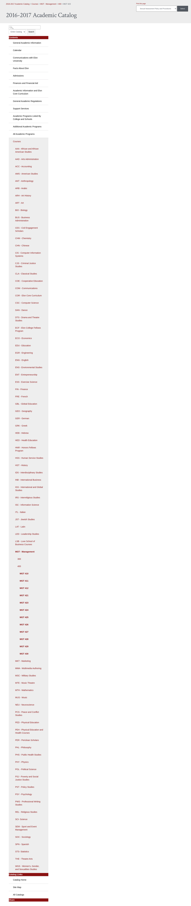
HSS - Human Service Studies (29, 458)
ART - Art (19, 203)
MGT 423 (24, 603)
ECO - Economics (23, 338)
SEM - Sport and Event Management (26, 828)
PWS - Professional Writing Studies (27, 803)
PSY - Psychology (23, 794)
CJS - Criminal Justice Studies (25, 265)
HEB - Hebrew (22, 433)
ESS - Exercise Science (26, 382)
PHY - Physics (22, 762)
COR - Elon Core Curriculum (28, 295)
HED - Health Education (26, 440)
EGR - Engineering (24, 353)
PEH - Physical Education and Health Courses (29, 731)
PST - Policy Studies (24, 787)
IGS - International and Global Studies (29, 488)
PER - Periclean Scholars (27, 740)
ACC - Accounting (23, 166)
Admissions (18, 76)
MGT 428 (24, 639)
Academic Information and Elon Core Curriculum (27, 92)
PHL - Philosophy (23, 747)
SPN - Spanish (22, 844)
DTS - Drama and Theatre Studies (27, 319)
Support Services (21, 108)
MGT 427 (24, 632)
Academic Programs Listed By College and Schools (27, 117)
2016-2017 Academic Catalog (17, 4)
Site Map (17, 887)
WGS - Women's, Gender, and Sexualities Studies (27, 867)
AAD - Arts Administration (27, 159)
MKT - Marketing (23, 661)
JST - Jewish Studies (25, 519)
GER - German (22, 418)
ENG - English (22, 360)
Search (31, 32)
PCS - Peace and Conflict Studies (27, 713)
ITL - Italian (20, 512)
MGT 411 (24, 581)
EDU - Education (23, 345)
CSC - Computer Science (27, 303)
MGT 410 (24, 573)
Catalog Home (19, 880)
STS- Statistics (22, 851)
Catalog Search (14, 26)
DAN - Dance (21, 310)
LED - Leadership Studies (27, 534)
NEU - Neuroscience (24, 705)
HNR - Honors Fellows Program (25, 449)
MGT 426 (24, 624)
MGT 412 (24, 588)
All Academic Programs (24, 134)
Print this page (141, 3)
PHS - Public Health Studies (28, 755)
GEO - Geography (23, 411)
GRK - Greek (21, 426)
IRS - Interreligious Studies (27, 497)
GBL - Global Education (26, 404)
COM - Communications (26, 288)
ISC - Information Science (27, 505)
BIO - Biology (21, 210)
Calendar (17, 50)
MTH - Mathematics (24, 690)
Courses (34, 4)
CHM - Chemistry (23, 238)
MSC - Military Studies (25, 675)
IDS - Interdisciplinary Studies (29, 472)
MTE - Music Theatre (25, 683)
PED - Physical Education (27, 722)
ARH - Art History (23, 195)
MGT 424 (24, 610)
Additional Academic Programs (27, 126)
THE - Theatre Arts (24, 859)
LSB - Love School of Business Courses (25, 543)
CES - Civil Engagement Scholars (26, 229)
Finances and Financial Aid (25, 83)
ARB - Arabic (21, 188)
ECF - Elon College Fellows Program (28, 329)
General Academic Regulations (27, 101)
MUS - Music (21, 697)
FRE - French (21, 396)
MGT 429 (24, 646)
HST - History (21, 465)
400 (59, 4)
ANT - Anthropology (24, 181)
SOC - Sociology (23, 837)
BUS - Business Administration (22, 219)
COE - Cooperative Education (29, 281)
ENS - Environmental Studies (28, 367)
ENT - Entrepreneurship (26, 374)
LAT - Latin (20, 527)
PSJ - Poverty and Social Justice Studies (26, 778)
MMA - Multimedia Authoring (28, 668)
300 (19, 559)
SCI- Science (21, 819)
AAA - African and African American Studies (26, 150)
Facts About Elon (21, 68)
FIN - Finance (21, 389)
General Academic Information (27, 43)
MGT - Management (48, 4)
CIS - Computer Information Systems (28, 254)
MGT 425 (24, 617)
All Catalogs (18, 895)
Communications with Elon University (25, 59)
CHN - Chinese (22, 245)
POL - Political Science (25, 769)
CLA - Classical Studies (26, 273)
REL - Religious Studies (26, 812)
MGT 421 (24, 595)
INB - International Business (28, 480)
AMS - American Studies (26, 174)
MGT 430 (24, 654)
